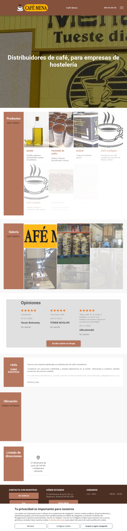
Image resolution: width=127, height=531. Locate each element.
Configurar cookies (63, 526)
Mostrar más (33, 382)
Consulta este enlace (57, 520)
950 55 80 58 (110, 7)
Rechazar (30, 526)
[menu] (121, 8)
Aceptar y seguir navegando (96, 526)
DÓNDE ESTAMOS (10, 405)
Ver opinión (26, 327)
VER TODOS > (13, 123)
